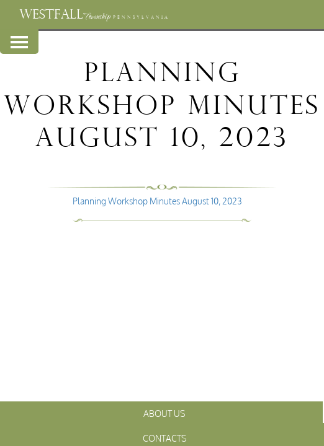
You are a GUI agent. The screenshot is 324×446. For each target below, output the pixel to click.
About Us (164, 413)
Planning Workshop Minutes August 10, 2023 (157, 201)
